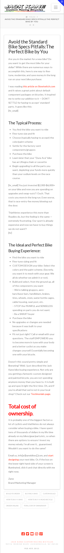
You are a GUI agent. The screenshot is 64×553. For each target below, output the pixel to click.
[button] (55, 7)
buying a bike (31, 494)
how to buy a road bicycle (40, 499)
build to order (13, 494)
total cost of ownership (35, 506)
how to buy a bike (14, 499)
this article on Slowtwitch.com (39, 86)
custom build (49, 494)
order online (12, 506)
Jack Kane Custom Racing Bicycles (32, 542)
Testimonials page (40, 394)
